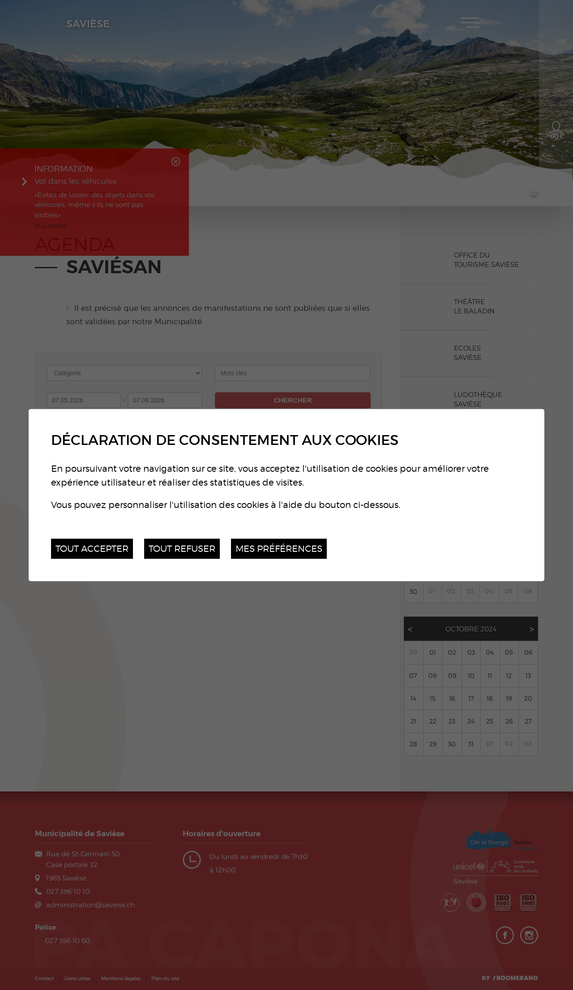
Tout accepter (92, 548)
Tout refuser (182, 548)
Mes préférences (278, 548)
